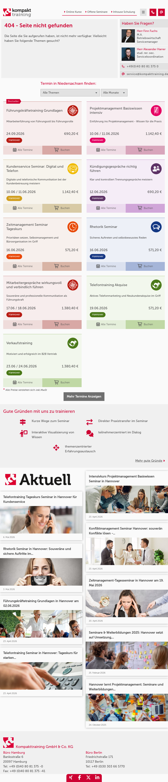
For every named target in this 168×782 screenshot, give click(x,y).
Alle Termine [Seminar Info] (23, 150)
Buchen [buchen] (62, 150)
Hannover (14, 140)
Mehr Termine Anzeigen (84, 396)
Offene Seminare (96, 11)
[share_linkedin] (97, 778)
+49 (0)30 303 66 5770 (108, 766)
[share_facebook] (79, 778)
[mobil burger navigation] (143, 12)
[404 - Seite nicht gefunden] (153, 12)
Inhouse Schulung (123, 11)
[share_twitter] (88, 778)
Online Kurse (73, 11)
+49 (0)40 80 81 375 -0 (26, 766)
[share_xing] (70, 778)
